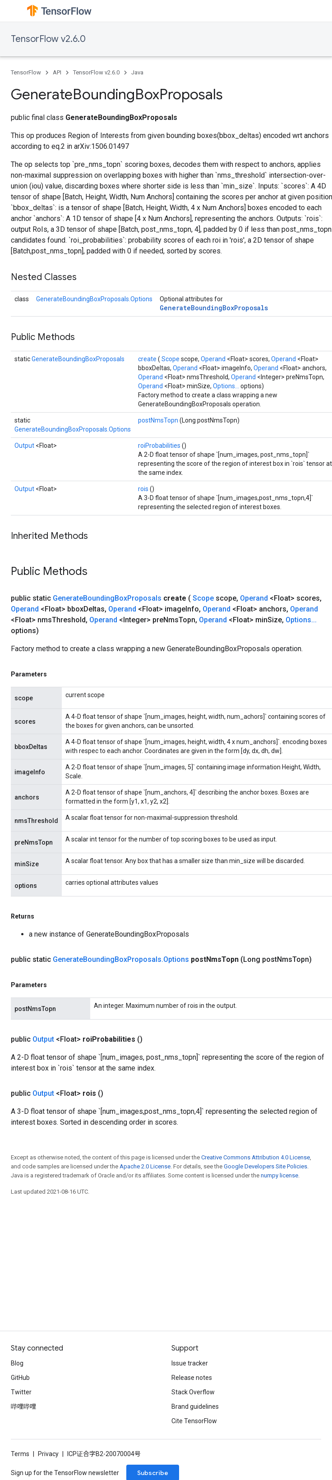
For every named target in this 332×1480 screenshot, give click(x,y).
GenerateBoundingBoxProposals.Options (94, 299)
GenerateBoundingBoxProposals (214, 307)
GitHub (20, 1377)
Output (25, 445)
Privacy (48, 1453)
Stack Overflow (193, 1392)
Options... (226, 386)
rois (144, 488)
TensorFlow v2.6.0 (48, 39)
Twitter (21, 1392)
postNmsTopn (159, 420)
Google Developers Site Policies (265, 1166)
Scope (171, 359)
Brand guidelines (195, 1406)
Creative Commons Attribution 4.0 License (255, 1157)
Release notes (191, 1377)
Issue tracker (189, 1363)
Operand (214, 359)
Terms (20, 1453)
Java (137, 72)
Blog (17, 1363)
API (57, 72)
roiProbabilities (160, 445)
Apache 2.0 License (145, 1166)
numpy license (279, 1175)
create (148, 359)
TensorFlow (26, 72)
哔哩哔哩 (23, 1406)
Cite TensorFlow (194, 1421)
